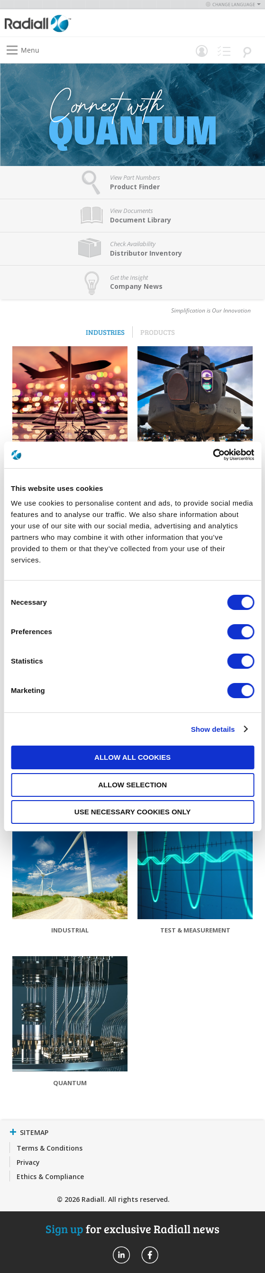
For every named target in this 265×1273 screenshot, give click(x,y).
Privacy (28, 1162)
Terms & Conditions (49, 1148)
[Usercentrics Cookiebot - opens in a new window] (212, 455)
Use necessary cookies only (132, 812)
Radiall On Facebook (149, 1255)
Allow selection (132, 785)
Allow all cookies (132, 757)
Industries (105, 332)
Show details (213, 729)
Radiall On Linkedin (121, 1255)
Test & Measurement (195, 930)
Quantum (70, 1083)
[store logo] (71, 23)
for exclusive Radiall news (132, 1228)
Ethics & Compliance (50, 1176)
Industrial (70, 930)
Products (157, 332)
